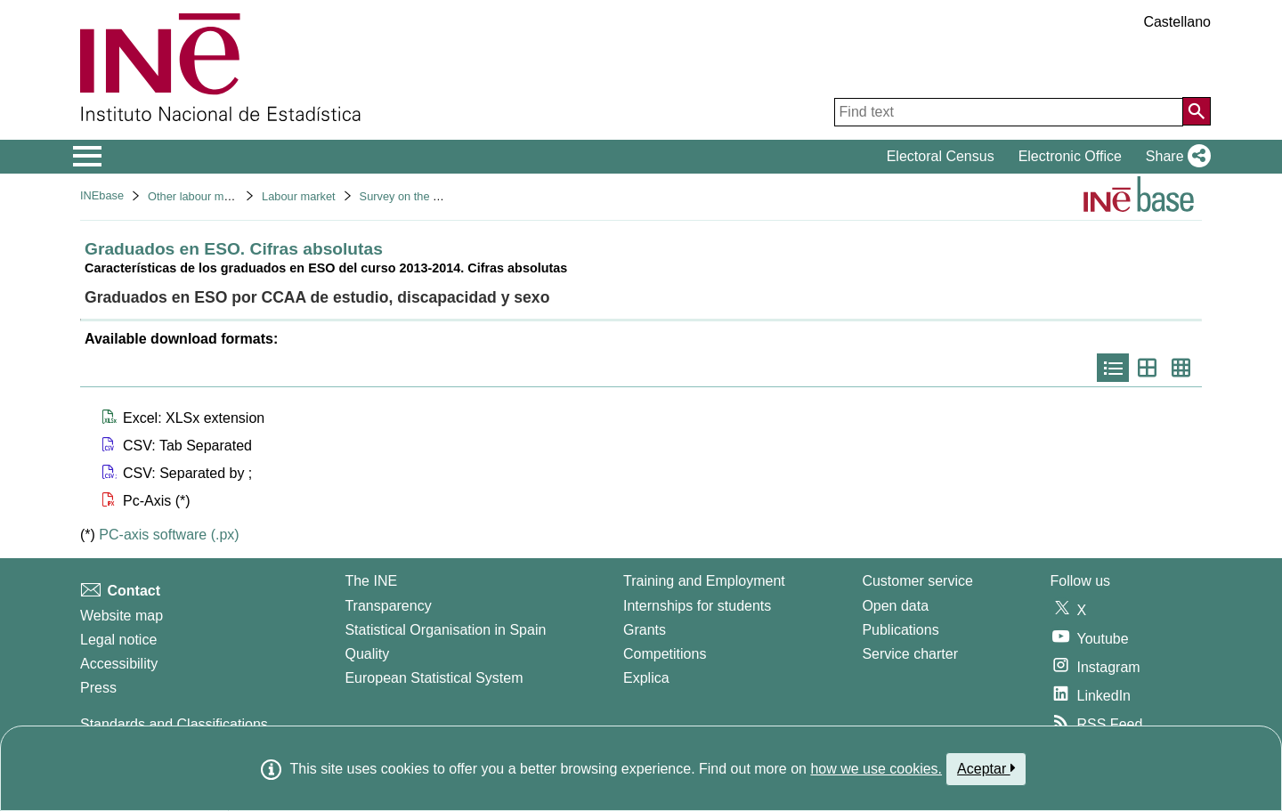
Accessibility (119, 663)
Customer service (917, 580)
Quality (367, 653)
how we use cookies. (876, 768)
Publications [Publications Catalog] (900, 629)
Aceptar (986, 768)
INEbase (102, 195)
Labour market (299, 196)
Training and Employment (704, 580)
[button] (1175, 157)
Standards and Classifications (174, 724)
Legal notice (118, 639)
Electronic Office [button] (1070, 156)
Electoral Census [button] (940, 156)
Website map (121, 615)
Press (98, 687)
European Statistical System (434, 677)
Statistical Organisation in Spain (445, 629)
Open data (895, 605)
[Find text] (1008, 112)
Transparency (388, 605)
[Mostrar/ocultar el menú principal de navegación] (87, 157)
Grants (644, 629)
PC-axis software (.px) (169, 534)
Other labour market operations (226, 196)
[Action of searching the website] (1196, 111)
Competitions (664, 653)
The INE (371, 580)
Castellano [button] (1177, 21)
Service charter (910, 653)
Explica (646, 677)
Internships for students (697, 605)
